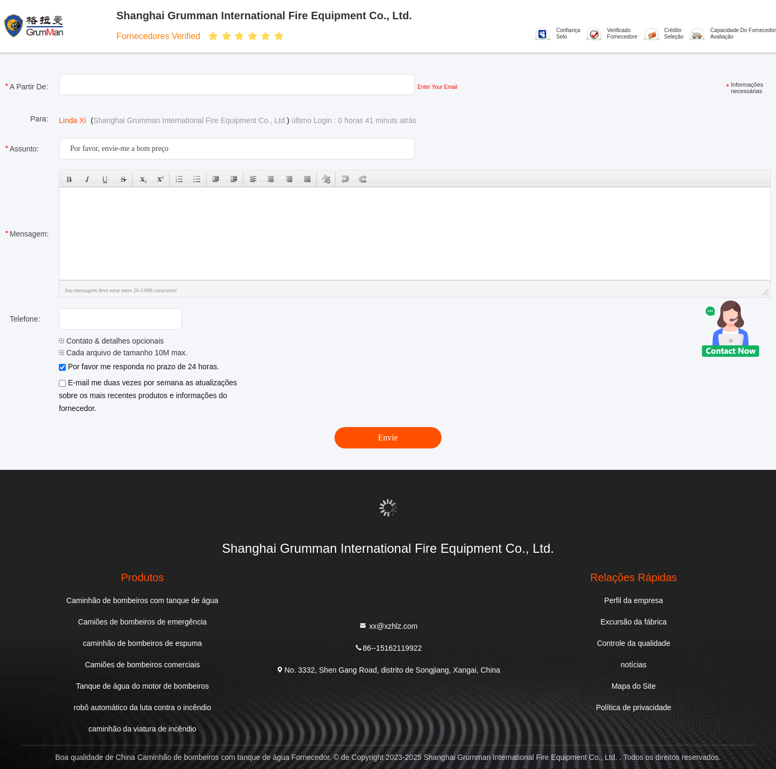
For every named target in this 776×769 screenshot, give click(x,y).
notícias (633, 664)
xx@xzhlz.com (388, 625)
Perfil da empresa (633, 600)
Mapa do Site (634, 686)
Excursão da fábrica (633, 622)
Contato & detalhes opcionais (111, 341)
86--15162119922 (388, 647)
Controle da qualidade (633, 643)
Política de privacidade (634, 707)
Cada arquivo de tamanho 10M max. (123, 352)
